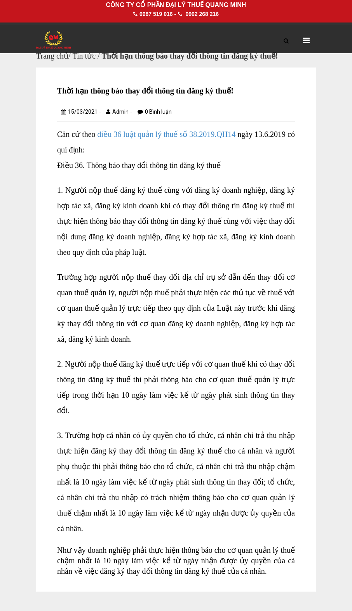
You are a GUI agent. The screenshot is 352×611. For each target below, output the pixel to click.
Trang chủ (52, 56)
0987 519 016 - (154, 14)
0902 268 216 (198, 14)
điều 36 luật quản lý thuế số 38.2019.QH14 (167, 134)
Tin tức (84, 56)
